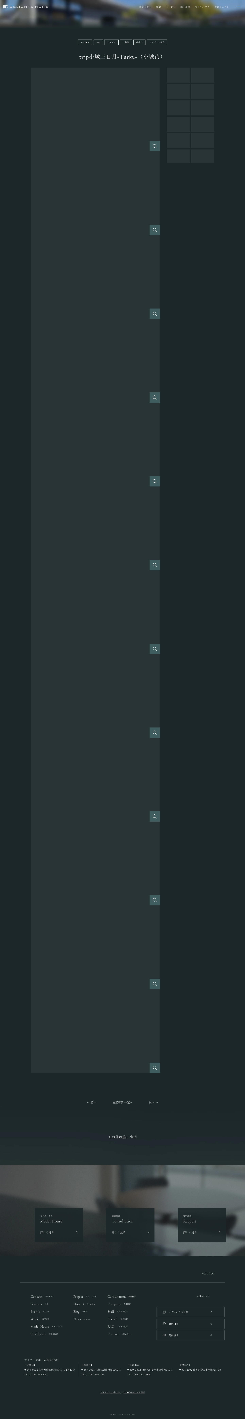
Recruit (118, 1319)
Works (40, 1319)
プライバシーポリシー (110, 1392)
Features (39, 1304)
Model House (46, 1326)
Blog (80, 1311)
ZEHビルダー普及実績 (134, 1392)
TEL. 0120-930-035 (92, 1374)
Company (119, 1304)
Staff (118, 1311)
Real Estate (44, 1334)
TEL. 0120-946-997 (35, 1374)
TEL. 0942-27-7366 (138, 1374)
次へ (151, 1102)
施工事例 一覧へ (122, 1102)
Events (40, 1311)
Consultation (122, 1296)
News (82, 1319)
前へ (93, 1102)
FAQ (118, 1326)
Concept (42, 1296)
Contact (120, 1334)
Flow (84, 1304)
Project (85, 1296)
